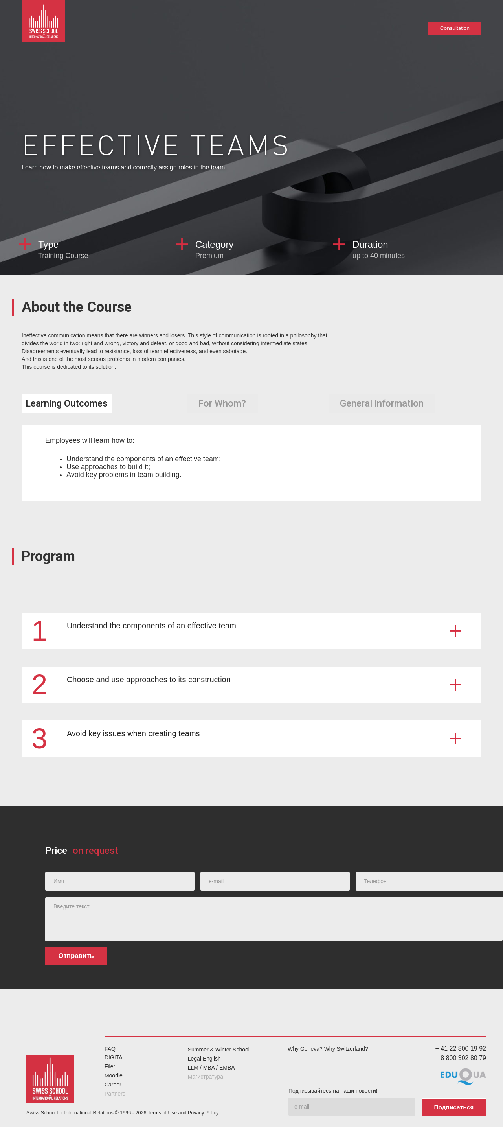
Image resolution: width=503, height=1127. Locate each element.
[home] (45, 23)
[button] (251, 630)
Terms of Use (162, 1111)
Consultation (454, 28)
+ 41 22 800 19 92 (460, 1048)
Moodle (114, 1075)
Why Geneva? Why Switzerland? (328, 1048)
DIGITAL (115, 1057)
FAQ (110, 1048)
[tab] (67, 403)
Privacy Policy (203, 1111)
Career (113, 1084)
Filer (110, 1066)
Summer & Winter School (219, 1049)
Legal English (204, 1058)
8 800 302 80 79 (463, 1058)
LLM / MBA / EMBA (211, 1067)
